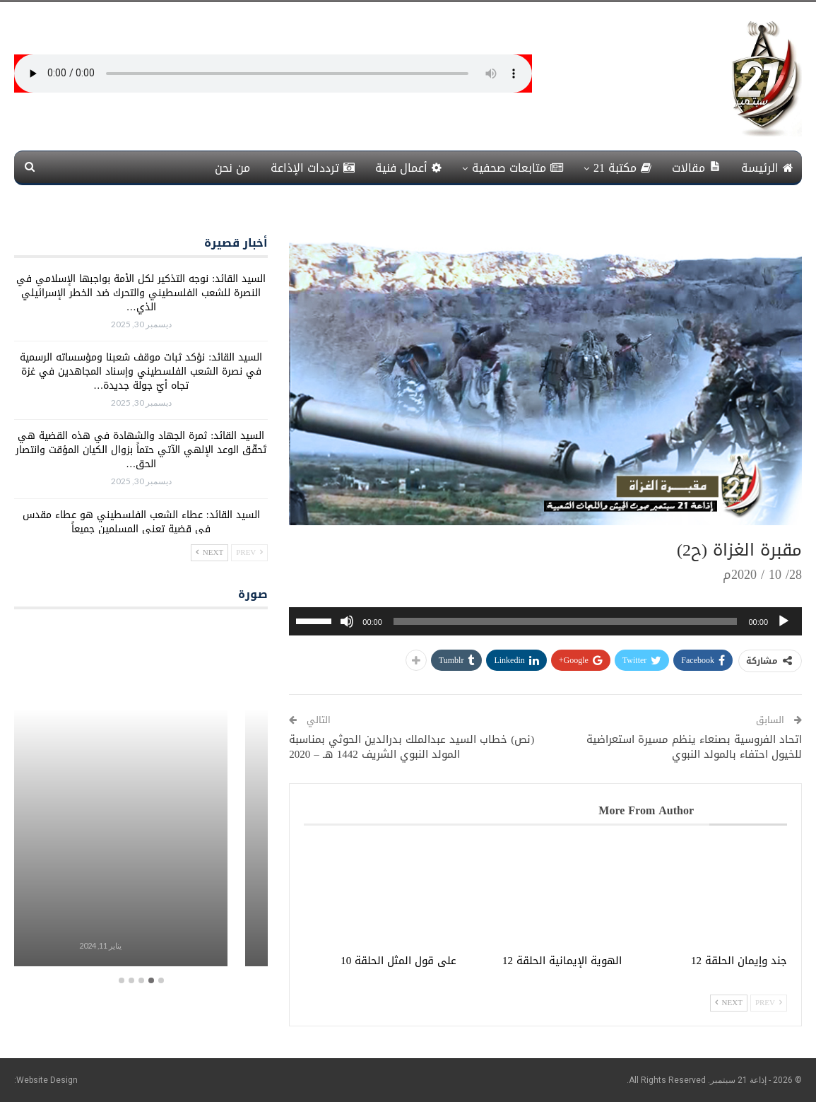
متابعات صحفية (517, 168)
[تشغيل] (783, 621)
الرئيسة (767, 168)
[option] (140, 797)
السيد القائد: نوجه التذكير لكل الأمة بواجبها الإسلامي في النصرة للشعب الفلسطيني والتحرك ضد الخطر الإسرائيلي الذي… (141, 293)
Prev (768, 1002)
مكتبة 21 (622, 168)
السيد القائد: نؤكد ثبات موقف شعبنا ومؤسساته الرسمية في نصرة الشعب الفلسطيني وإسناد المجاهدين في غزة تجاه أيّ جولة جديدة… (141, 371)
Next (729, 1002)
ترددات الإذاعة (313, 168)
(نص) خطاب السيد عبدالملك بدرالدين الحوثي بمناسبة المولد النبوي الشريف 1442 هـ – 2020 (411, 746)
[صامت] (347, 621)
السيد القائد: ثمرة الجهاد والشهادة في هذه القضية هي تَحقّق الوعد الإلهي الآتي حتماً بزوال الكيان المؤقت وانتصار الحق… (141, 450)
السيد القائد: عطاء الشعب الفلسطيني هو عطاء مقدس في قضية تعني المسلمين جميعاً (141, 522)
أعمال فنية (408, 168)
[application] (545, 621)
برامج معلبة (140, 920)
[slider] (566, 621)
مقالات (696, 168)
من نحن (232, 168)
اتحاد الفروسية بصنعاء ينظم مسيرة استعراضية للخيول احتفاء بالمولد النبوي (694, 746)
